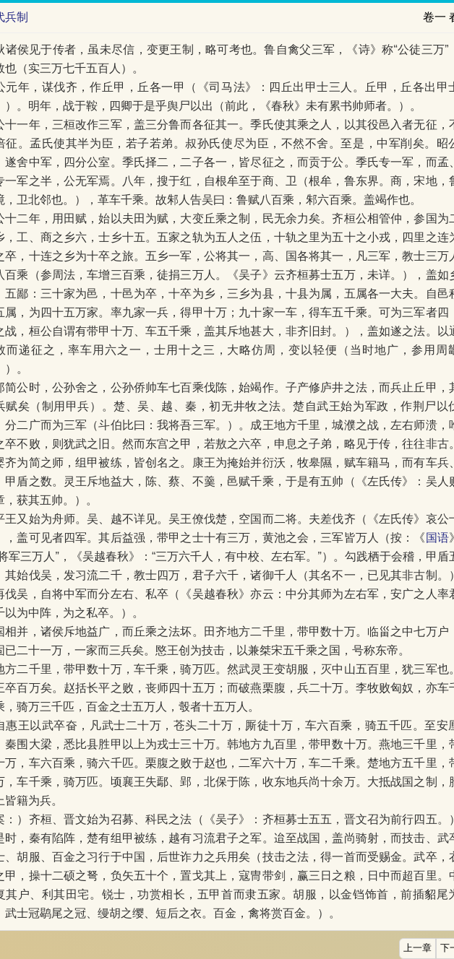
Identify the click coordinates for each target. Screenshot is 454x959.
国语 (437, 537)
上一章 (417, 948)
